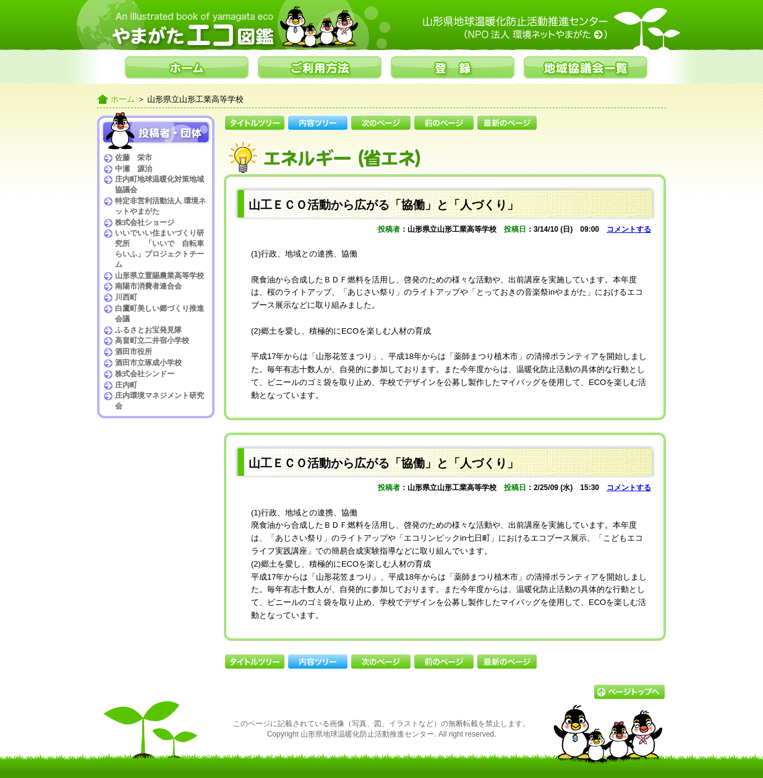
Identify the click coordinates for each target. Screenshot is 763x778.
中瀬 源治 (133, 168)
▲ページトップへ (629, 691)
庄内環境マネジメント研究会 (159, 400)
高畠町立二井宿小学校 (152, 340)
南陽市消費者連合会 (148, 286)
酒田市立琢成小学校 (148, 362)
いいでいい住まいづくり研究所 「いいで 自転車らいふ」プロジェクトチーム (159, 248)
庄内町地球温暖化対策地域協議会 (159, 184)
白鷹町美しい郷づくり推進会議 (159, 313)
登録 (452, 67)
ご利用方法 (320, 67)
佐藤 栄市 (133, 157)
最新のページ (507, 122)
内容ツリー (318, 122)
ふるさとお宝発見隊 (148, 330)
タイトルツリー (255, 122)
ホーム (187, 67)
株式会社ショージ (144, 222)
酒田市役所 (133, 351)
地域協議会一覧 (585, 67)
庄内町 (126, 385)
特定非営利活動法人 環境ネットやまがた (160, 206)
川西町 (126, 297)
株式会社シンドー (144, 374)
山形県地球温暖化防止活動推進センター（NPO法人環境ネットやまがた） (542, 27)
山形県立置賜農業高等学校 (159, 275)
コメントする (629, 229)
